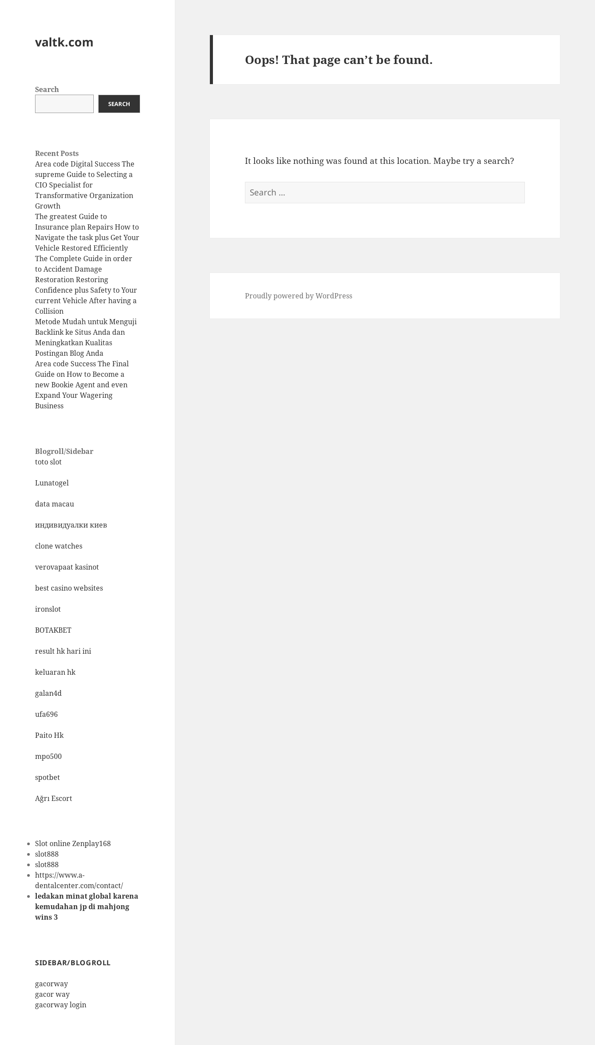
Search (47, 89)
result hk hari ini (63, 651)
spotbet (47, 777)
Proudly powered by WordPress (298, 296)
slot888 (47, 854)
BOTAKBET (53, 630)
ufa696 (46, 714)
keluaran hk (55, 672)
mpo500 (48, 756)
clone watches (58, 546)
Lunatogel (52, 483)
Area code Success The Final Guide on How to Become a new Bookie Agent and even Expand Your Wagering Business (82, 385)
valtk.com (64, 42)
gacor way (52, 994)
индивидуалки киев (71, 525)
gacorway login (60, 1005)
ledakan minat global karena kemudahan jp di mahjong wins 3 (86, 906)
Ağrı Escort (53, 798)
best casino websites (69, 588)
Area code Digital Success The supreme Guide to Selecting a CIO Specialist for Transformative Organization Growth (85, 185)
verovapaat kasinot (67, 567)
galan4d (48, 693)
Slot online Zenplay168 (73, 843)
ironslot (48, 609)
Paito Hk (49, 735)
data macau (54, 504)
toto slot (48, 462)
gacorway (51, 983)
